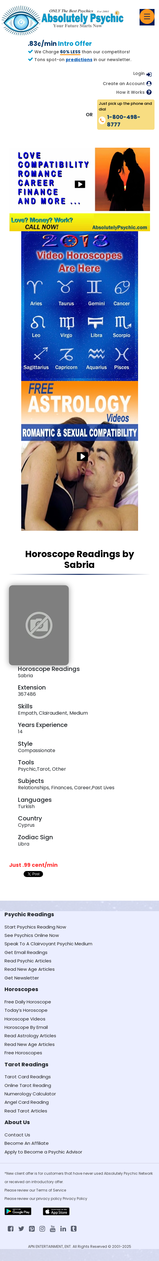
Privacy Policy (75, 1198)
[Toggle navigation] (147, 16)
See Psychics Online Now (31, 935)
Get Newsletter (21, 978)
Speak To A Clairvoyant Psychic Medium (48, 944)
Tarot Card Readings (27, 1076)
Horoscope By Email (26, 1027)
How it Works (130, 92)
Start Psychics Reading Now (35, 927)
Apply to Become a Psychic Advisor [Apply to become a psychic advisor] (43, 1152)
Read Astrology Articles (30, 1035)
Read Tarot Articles (25, 1111)
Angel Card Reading (26, 1102)
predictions (79, 60)
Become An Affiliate (26, 1143)
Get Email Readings (26, 952)
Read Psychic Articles (27, 961)
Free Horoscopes (23, 1053)
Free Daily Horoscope (27, 1002)
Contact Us (17, 1135)
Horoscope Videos (24, 1019)
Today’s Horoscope (26, 1010)
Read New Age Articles (29, 969)
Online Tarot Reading (27, 1085)
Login (139, 73)
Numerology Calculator (30, 1094)
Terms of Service (51, 1190)
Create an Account (124, 84)
